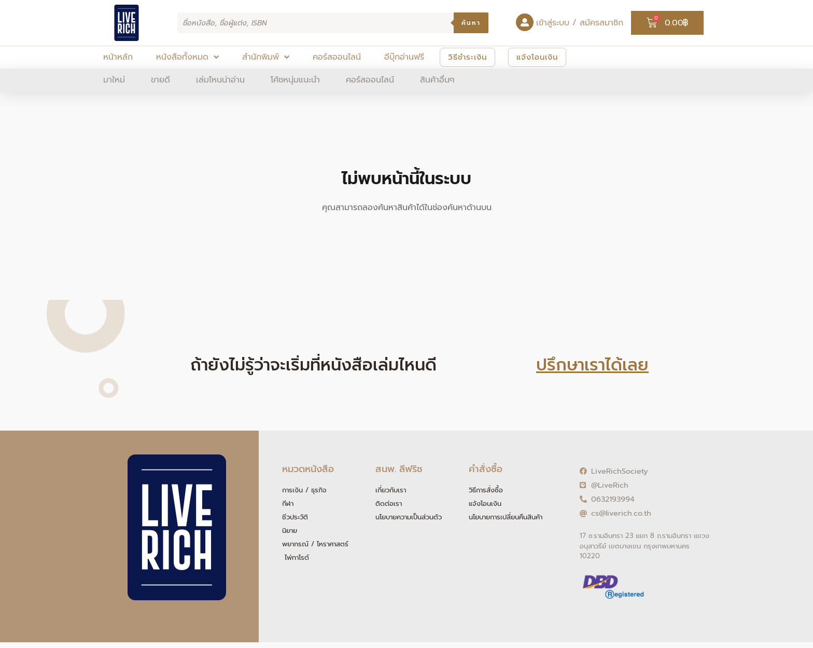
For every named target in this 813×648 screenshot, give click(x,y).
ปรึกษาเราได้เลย (592, 365)
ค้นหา (471, 22)
